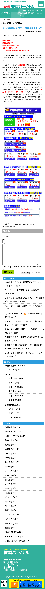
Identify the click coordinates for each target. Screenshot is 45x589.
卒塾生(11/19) (15, 391)
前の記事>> (17, 23)
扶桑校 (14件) (11, 501)
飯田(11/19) (14, 382)
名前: (3, 239)
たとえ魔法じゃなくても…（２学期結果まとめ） (22, 28)
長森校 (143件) (11, 440)
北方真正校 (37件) (12, 462)
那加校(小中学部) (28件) (15, 435)
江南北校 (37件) (11, 497)
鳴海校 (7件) (10, 527)
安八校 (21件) (11, 479)
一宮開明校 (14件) (12, 514)
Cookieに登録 (36, 273)
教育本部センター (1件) (14, 536)
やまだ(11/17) (15, 417)
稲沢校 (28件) (11, 510)
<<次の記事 (6, 23)
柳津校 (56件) (11, 457)
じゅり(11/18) (14, 408)
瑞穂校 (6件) (10, 466)
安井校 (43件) (11, 475)
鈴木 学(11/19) (16, 386)
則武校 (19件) (11, 453)
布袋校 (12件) (11, 505)
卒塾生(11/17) (15, 399)
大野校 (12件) (11, 483)
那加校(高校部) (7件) (14, 532)
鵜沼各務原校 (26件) (13, 427)
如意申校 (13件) (11, 523)
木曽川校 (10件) (11, 518)
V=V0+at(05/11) (16, 369)
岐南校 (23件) (11, 444)
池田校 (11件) (11, 492)
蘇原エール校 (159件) (14, 431)
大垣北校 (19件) (11, 470)
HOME (3, 19)
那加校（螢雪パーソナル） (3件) (17, 540)
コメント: (4, 244)
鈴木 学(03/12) (16, 378)
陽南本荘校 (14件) (12, 449)
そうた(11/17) (14, 413)
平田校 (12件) (11, 488)
